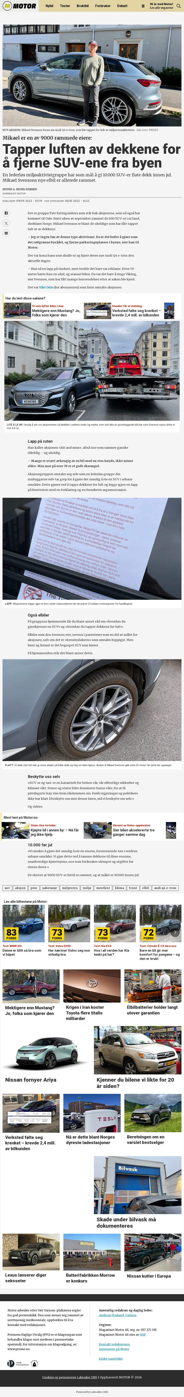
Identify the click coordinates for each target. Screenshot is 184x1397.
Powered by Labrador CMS (92, 1391)
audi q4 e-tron (165, 888)
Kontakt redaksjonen (114, 1344)
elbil (145, 888)
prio (34, 888)
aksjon (20, 888)
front (133, 888)
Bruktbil (83, 6)
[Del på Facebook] (6, 213)
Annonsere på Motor (114, 1349)
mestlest (103, 888)
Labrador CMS (87, 1377)
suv (7, 888)
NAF (143, 1335)
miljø (87, 888)
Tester (65, 6)
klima (119, 888)
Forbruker (103, 6)
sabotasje (49, 888)
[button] (169, 308)
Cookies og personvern (59, 1377)
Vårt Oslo (46, 287)
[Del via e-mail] (6, 233)
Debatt (122, 6)
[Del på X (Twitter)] (6, 223)
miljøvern (70, 888)
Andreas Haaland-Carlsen (117, 1315)
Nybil (49, 6)
